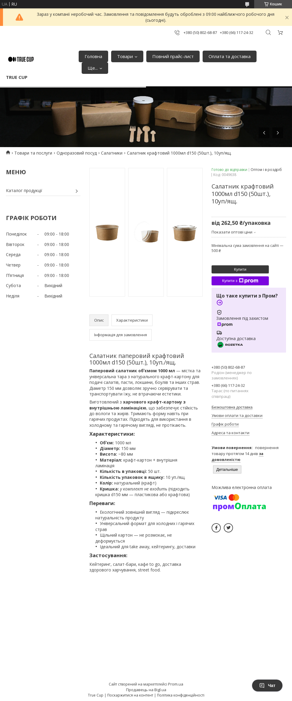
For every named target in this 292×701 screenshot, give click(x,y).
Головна (93, 56)
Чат (267, 685)
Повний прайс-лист (173, 56)
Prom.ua (175, 684)
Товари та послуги (33, 153)
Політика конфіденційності (180, 695)
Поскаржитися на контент (130, 695)
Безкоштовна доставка (232, 407)
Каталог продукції (24, 190)
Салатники (111, 153)
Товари (125, 56)
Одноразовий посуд (77, 153)
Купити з (240, 280)
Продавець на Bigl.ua (146, 689)
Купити (240, 269)
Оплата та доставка (230, 56)
